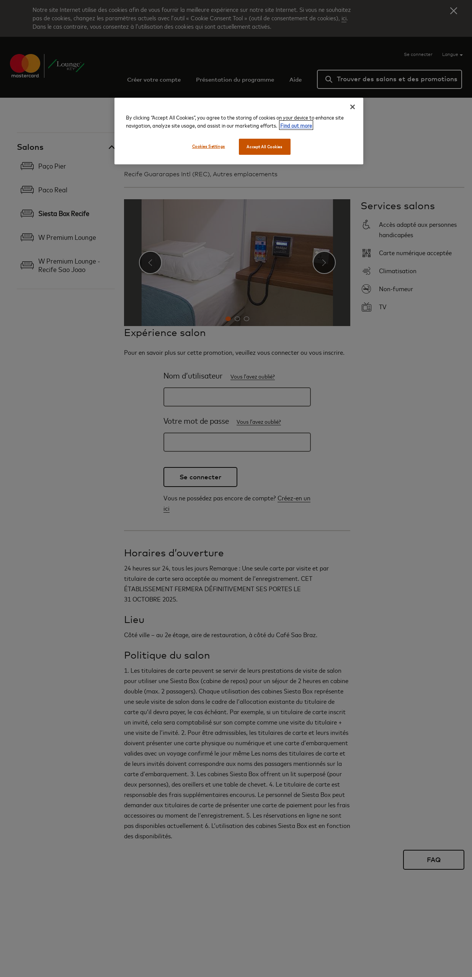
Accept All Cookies (264, 146)
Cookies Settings (208, 146)
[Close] (352, 106)
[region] (238, 131)
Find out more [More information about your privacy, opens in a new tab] (296, 125)
